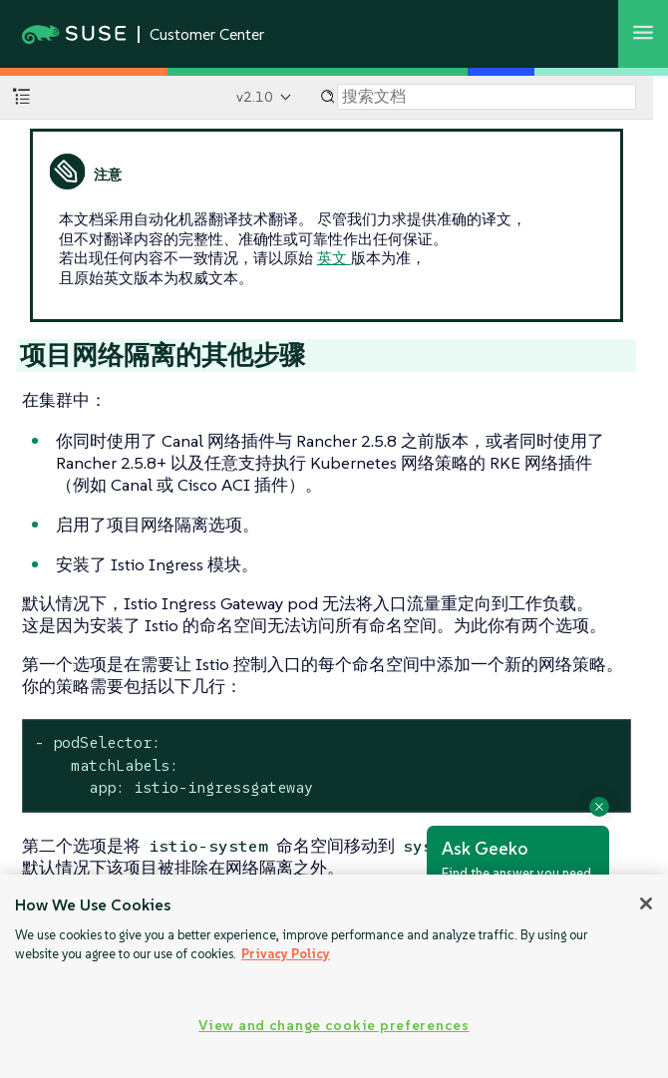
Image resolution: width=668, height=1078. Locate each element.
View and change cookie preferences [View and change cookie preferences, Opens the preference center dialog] (333, 1025)
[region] (334, 976)
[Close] (646, 903)
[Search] (486, 97)
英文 (334, 257)
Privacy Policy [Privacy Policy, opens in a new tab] (285, 953)
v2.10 (254, 97)
